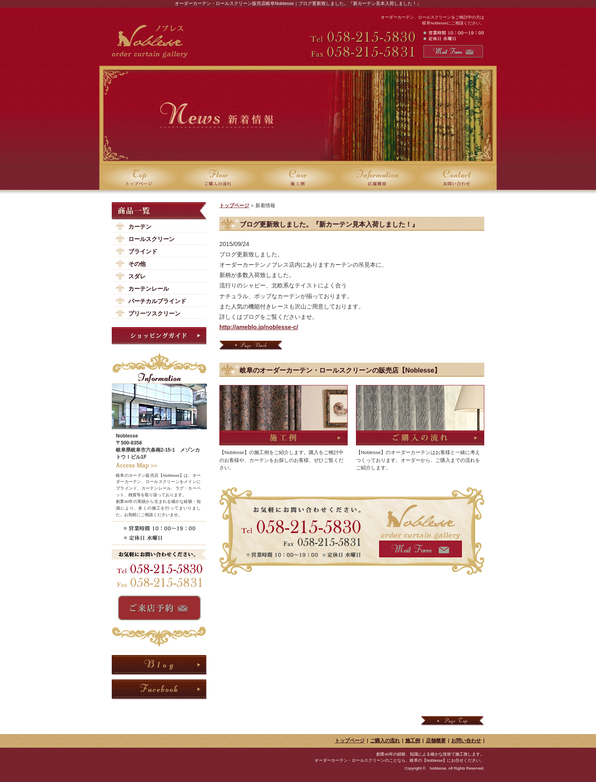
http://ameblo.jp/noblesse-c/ (258, 327)
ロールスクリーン (151, 239)
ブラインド (142, 251)
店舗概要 (436, 741)
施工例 (412, 741)
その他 (137, 264)
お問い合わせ (466, 741)
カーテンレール (148, 288)
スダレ (137, 276)
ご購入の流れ (385, 741)
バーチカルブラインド (157, 301)
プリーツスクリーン (154, 313)
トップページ (234, 205)
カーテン (139, 226)
